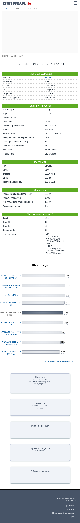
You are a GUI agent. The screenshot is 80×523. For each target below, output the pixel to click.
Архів (72, 517)
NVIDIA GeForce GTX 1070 (11, 323)
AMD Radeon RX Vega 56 (10, 303)
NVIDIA (48, 77)
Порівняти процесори (40, 449)
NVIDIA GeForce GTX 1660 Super (11, 353)
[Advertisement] (40, 32)
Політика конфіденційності (63, 513)
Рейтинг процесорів (39, 471)
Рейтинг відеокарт (40, 426)
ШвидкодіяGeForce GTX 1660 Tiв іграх (40, 405)
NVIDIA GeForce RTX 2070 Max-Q (11, 276)
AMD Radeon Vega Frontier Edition (11, 286)
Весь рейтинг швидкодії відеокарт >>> (61, 362)
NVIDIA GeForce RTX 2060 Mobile (11, 333)
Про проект (69, 506)
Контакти (70, 509)
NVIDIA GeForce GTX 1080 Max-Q (11, 343)
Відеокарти (9, 9)
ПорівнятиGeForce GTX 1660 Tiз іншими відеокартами (40, 380)
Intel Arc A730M (11, 295)
